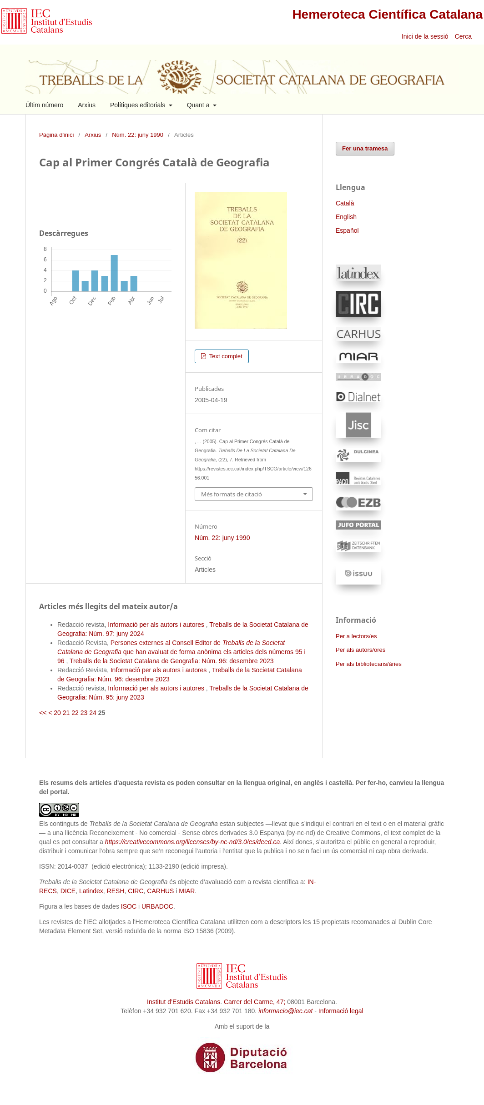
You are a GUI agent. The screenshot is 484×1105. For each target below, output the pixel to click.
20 (57, 712)
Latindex (91, 891)
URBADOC (157, 906)
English (346, 216)
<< (42, 712)
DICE (68, 891)
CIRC (135, 891)
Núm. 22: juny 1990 (137, 134)
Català (345, 203)
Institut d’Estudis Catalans (183, 1001)
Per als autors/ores (360, 649)
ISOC (128, 906)
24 (92, 712)
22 (75, 712)
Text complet (224, 356)
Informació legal (340, 1011)
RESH (116, 891)
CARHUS (160, 891)
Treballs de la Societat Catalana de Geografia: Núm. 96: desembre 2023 (172, 661)
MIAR (187, 891)
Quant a (199, 105)
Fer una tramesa (365, 148)
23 (84, 712)
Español (347, 230)
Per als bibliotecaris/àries (369, 663)
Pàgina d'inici (56, 134)
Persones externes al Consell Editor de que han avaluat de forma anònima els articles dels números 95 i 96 (181, 652)
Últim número (44, 105)
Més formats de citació (231, 494)
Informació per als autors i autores (157, 624)
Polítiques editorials (138, 105)
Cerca (464, 36)
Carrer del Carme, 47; (254, 1001)
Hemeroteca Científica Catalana (387, 14)
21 (66, 712)
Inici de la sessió (425, 36)
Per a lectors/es (356, 636)
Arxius (87, 105)
